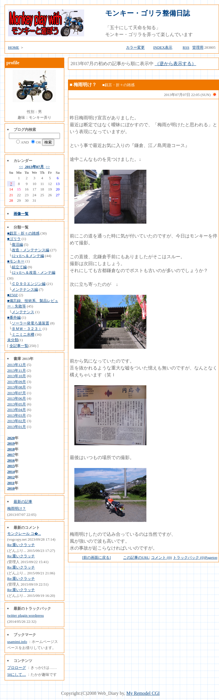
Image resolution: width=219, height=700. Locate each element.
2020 (11, 438)
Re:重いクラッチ (21, 545)
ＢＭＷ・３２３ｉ (27, 329)
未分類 (12, 340)
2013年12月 (16, 365)
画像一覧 (21, 214)
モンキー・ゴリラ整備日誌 (147, 13)
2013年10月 (16, 376)
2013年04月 (16, 409)
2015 (11, 466)
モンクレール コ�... (24, 533)
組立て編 (19, 267)
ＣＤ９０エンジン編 (29, 284)
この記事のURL (136, 557)
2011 (10, 483)
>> (48, 167)
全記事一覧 (19, 346)
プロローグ (16, 667)
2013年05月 (16, 404)
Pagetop (211, 557)
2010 (11, 488)
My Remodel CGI (143, 693)
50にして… (16, 674)
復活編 (17, 244)
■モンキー (15, 261)
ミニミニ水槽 (23, 334)
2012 (11, 477)
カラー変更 (135, 47)
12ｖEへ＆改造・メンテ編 (33, 272)
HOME (13, 47)
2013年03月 (16, 415)
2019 (11, 443)
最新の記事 (23, 501)
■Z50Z (12, 295)
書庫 (17, 358)
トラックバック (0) (188, 557)
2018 (11, 449)
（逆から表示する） (175, 63)
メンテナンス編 (25, 289)
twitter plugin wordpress (25, 615)
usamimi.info (17, 641)
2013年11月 (16, 370)
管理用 (197, 47)
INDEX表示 (162, 47)
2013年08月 (16, 387)
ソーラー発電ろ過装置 (30, 323)
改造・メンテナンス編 (30, 250)
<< (21, 167)
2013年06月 (16, 398)
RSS (186, 47)
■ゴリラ (14, 239)
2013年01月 (16, 426)
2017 (11, 454)
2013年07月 (34, 167)
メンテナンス (23, 312)
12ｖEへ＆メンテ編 (28, 256)
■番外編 (14, 317)
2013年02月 (16, 421)
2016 (11, 460)
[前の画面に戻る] (96, 557)
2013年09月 (16, 382)
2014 (11, 471)
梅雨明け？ (16, 508)
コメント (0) (161, 557)
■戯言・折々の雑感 (23, 233)
